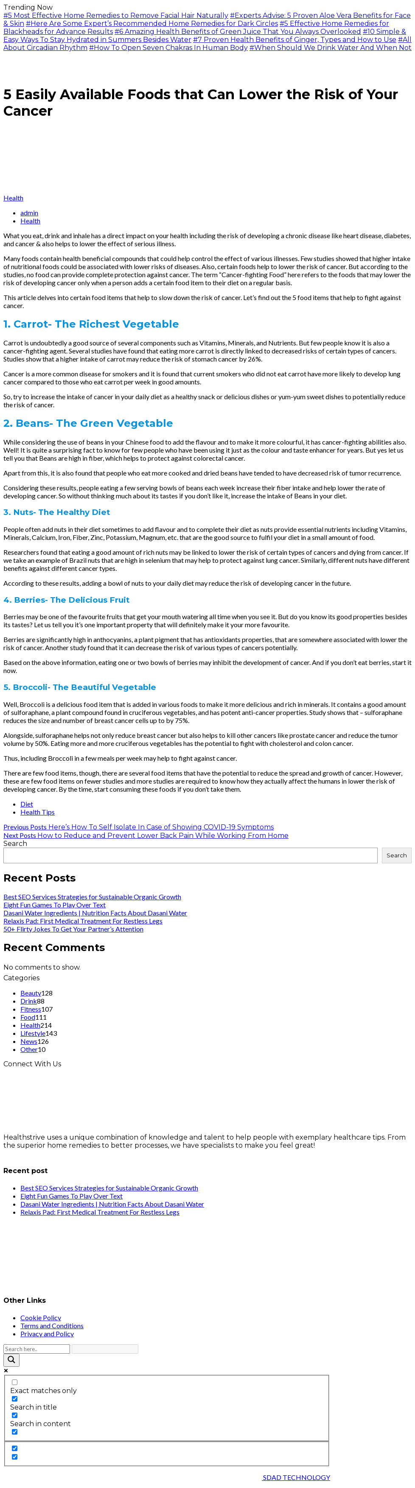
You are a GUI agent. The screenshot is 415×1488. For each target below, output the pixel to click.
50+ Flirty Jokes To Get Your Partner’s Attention (73, 929)
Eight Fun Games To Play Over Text (54, 905)
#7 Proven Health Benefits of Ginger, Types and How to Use (294, 40)
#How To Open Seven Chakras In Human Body (168, 48)
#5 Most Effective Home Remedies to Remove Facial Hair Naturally (115, 15)
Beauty (30, 993)
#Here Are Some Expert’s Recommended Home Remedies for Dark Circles (152, 23)
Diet (26, 804)
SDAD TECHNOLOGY (296, 1477)
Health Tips (37, 812)
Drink (28, 1001)
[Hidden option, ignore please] (14, 1448)
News (28, 1041)
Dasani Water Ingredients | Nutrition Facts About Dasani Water (95, 913)
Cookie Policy (40, 1317)
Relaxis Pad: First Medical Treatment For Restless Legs (83, 921)
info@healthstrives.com (43, 1153)
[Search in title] (14, 1399)
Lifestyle (32, 1033)
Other (29, 1049)
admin (29, 213)
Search (15, 844)
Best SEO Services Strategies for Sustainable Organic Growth (92, 897)
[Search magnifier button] (11, 1360)
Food (27, 1017)
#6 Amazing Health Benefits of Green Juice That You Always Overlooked (238, 32)
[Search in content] (14, 1415)
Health (13, 198)
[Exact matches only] (14, 1382)
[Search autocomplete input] (105, 1349)
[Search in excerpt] (14, 1432)
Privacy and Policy (47, 1333)
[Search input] (36, 1349)
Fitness (30, 1009)
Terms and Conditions (52, 1325)
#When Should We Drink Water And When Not (331, 48)
